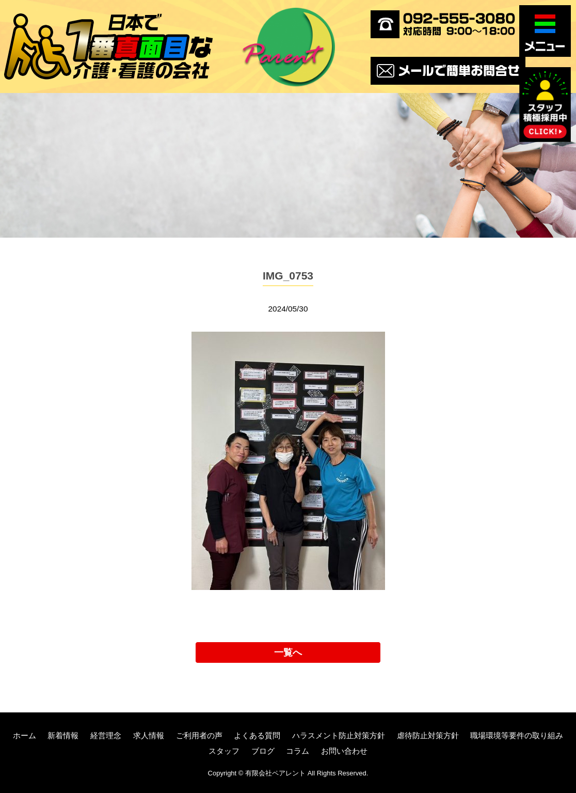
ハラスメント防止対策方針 (338, 735)
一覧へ (288, 652)
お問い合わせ (344, 751)
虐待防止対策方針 (428, 735)
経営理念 (105, 735)
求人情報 (148, 735)
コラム (297, 751)
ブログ (263, 751)
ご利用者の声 (199, 735)
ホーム (24, 735)
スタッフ (224, 751)
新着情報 (62, 735)
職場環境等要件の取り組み (516, 735)
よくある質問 (257, 735)
